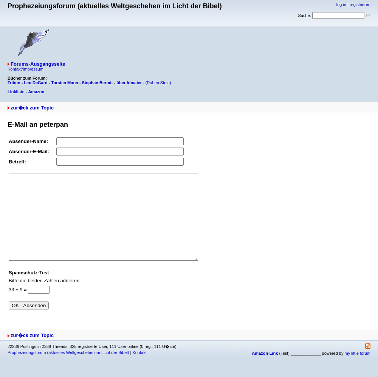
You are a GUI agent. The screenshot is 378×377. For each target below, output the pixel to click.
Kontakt (139, 369)
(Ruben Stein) (158, 82)
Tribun (14, 82)
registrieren (360, 4)
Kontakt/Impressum (25, 69)
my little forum (357, 370)
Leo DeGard (35, 82)
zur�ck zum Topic (32, 108)
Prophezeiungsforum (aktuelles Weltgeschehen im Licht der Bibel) (68, 369)
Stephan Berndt (97, 82)
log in (341, 4)
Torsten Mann (64, 82)
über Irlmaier (129, 82)
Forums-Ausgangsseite (38, 64)
